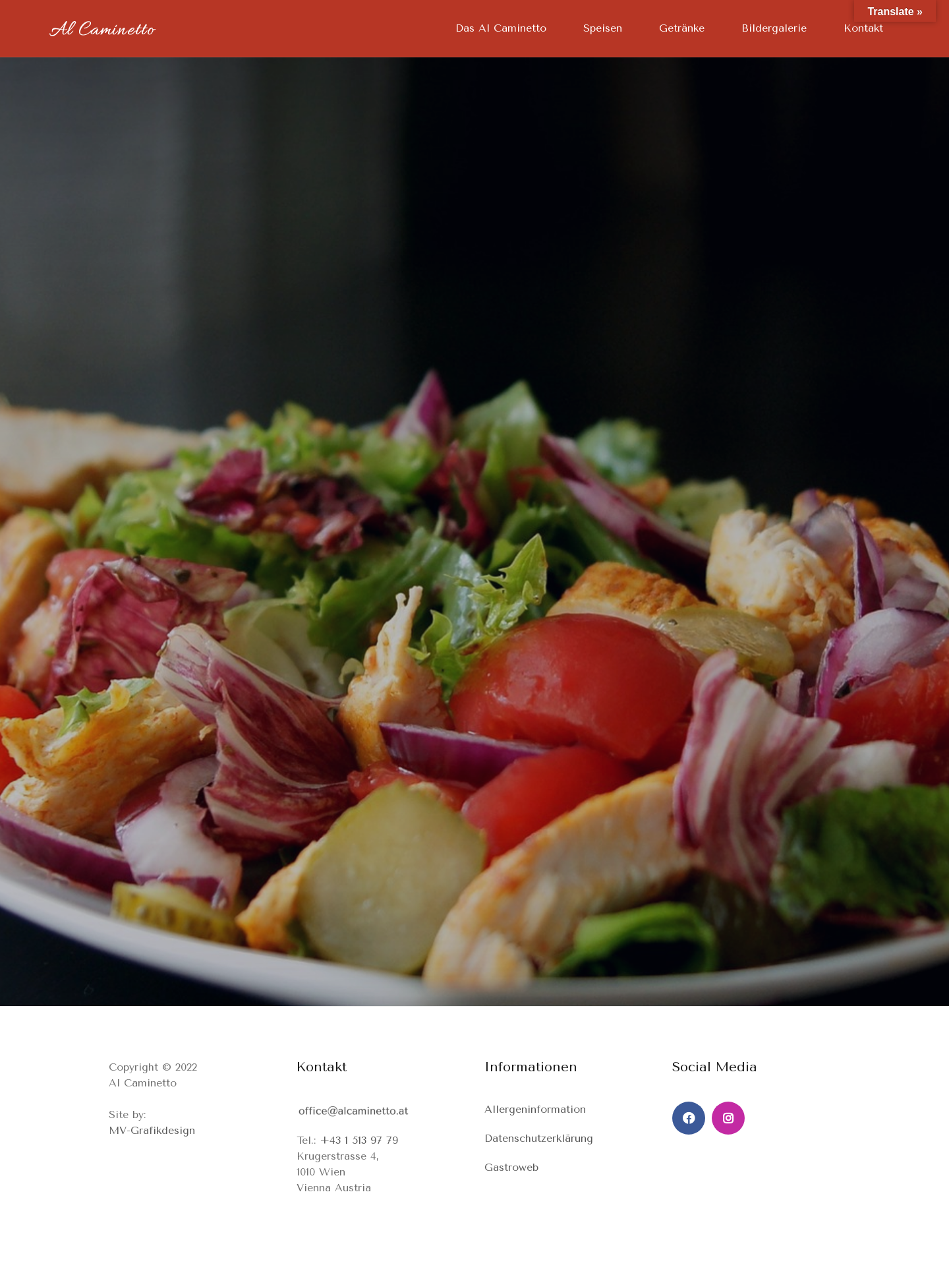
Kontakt (863, 28)
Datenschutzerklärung (538, 1138)
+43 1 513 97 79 (359, 1140)
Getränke (682, 28)
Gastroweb (511, 1167)
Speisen (602, 28)
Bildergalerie (774, 28)
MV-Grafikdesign (152, 1130)
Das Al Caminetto (500, 28)
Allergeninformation (535, 1109)
